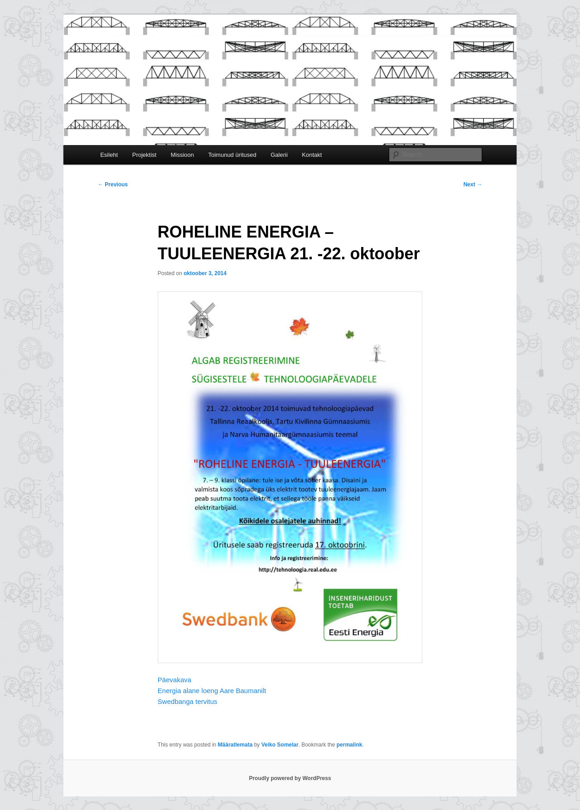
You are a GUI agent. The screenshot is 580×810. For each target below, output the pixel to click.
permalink (349, 745)
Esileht (109, 154)
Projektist (144, 154)
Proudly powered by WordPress (290, 778)
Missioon (182, 154)
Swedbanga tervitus (188, 701)
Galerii (279, 154)
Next (473, 184)
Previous (113, 184)
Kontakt (312, 154)
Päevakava (174, 680)
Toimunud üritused (232, 154)
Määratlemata (235, 745)
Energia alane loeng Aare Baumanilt (212, 690)
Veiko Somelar (280, 745)
